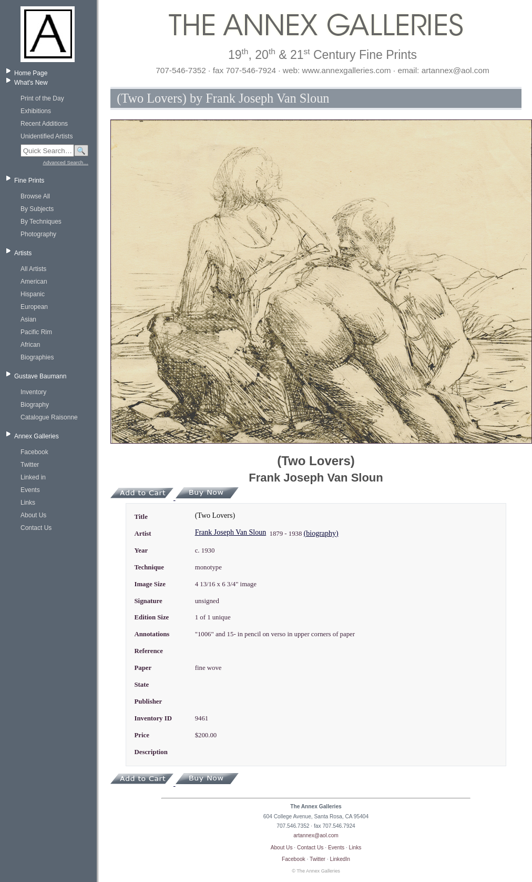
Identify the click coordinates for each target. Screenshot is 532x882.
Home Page (30, 73)
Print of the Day (42, 98)
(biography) (321, 533)
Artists (23, 253)
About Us (33, 515)
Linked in (33, 477)
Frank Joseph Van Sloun (230, 532)
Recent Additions (44, 123)
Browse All (35, 196)
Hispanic (33, 294)
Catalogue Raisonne (49, 417)
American (34, 281)
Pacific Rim (36, 332)
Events (30, 490)
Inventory (33, 392)
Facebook (34, 452)
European (34, 306)
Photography (38, 234)
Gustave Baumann (40, 376)
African (30, 344)
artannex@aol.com (316, 835)
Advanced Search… (65, 162)
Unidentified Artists (47, 136)
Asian (28, 319)
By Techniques (41, 221)
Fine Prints (29, 180)
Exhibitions (36, 111)
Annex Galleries (36, 436)
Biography (35, 404)
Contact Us (36, 528)
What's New (31, 82)
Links (28, 502)
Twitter (30, 464)
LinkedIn (340, 859)
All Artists (33, 269)
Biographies (37, 357)
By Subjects (37, 209)
